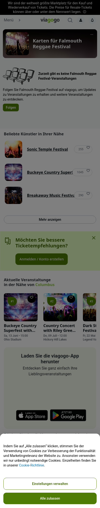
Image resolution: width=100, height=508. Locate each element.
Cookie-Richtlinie (31, 465)
